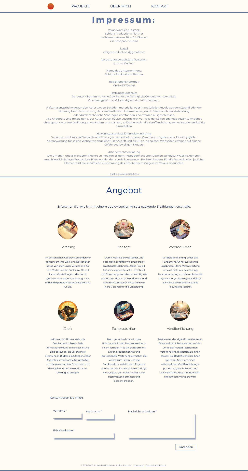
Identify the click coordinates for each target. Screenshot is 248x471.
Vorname (59, 410)
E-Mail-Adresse (63, 430)
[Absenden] (186, 447)
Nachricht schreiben (141, 411)
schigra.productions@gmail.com (124, 52)
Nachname (92, 411)
